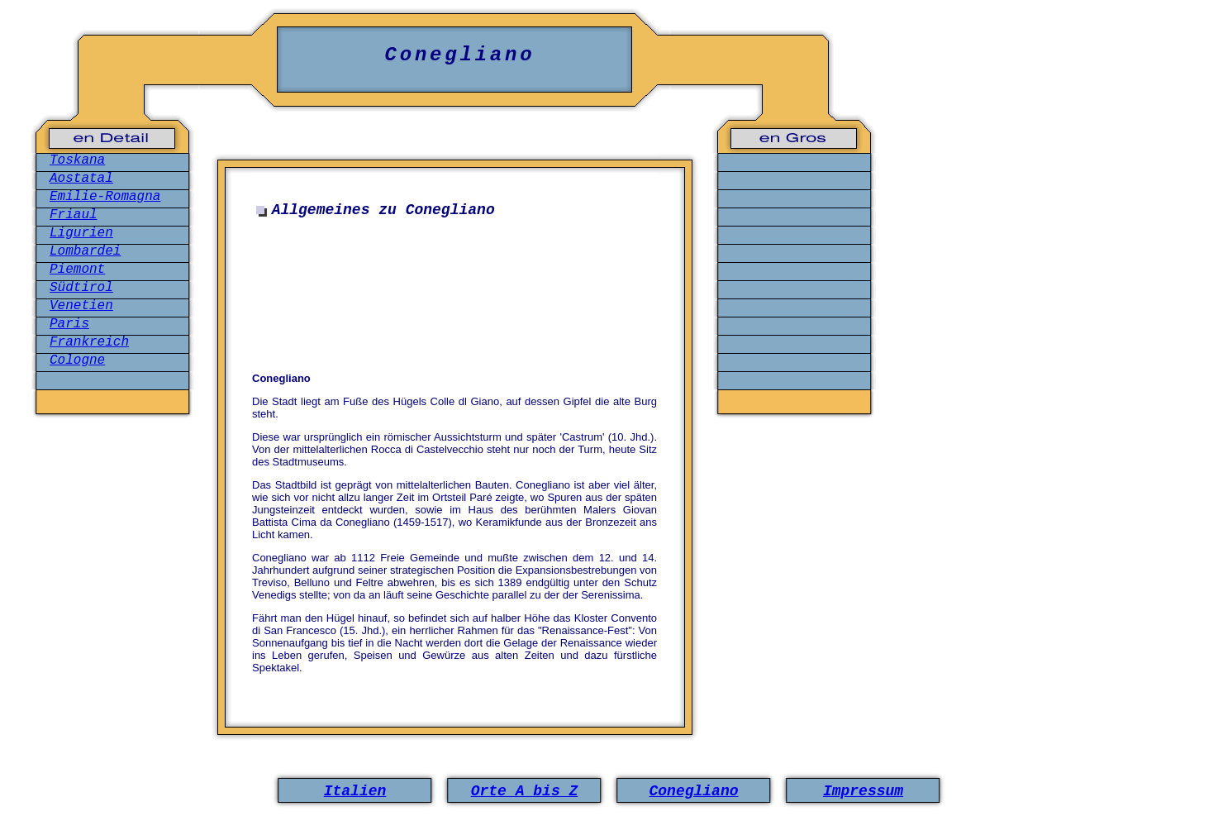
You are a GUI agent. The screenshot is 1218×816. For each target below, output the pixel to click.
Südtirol (81, 287)
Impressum (863, 791)
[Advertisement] (458, 304)
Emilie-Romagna (105, 196)
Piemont (77, 269)
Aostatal (81, 178)
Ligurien (81, 233)
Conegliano (693, 791)
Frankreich (89, 342)
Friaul (74, 215)
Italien (355, 791)
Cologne (77, 360)
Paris (69, 324)
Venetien (81, 305)
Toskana (77, 160)
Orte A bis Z (524, 791)
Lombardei (85, 251)
